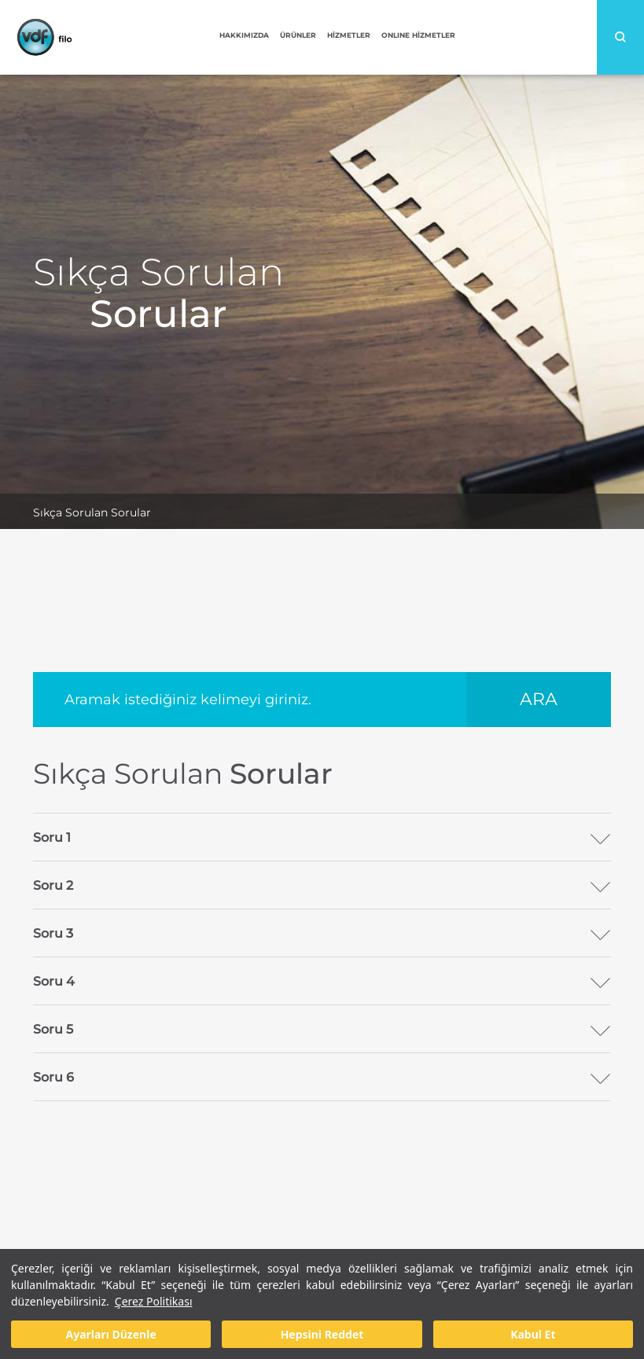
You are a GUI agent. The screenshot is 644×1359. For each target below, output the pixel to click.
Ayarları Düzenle (111, 1334)
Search (620, 37)
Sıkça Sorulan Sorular (92, 512)
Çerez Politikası (154, 1301)
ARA (539, 699)
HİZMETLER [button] (348, 35)
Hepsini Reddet (322, 1334)
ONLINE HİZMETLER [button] (418, 35)
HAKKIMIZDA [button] (244, 35)
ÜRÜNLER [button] (298, 35)
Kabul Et (532, 1334)
